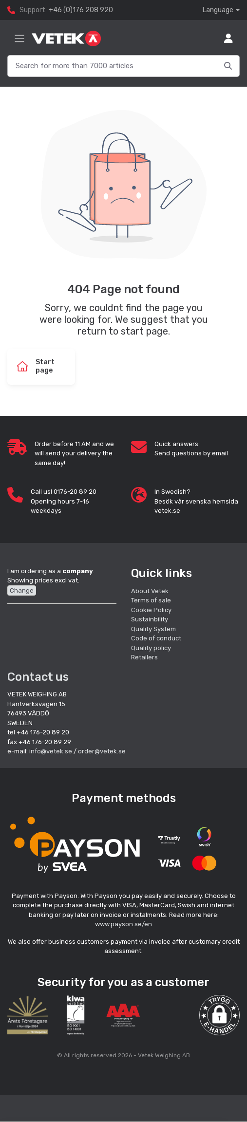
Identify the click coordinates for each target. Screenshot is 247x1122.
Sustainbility (150, 619)
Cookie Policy (151, 610)
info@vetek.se (50, 751)
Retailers (144, 657)
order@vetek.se (102, 751)
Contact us (38, 677)
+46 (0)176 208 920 (81, 10)
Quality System (153, 629)
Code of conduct (156, 638)
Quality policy (151, 648)
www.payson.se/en (123, 924)
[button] (219, 1015)
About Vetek (150, 591)
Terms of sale (151, 600)
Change (22, 590)
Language (218, 10)
